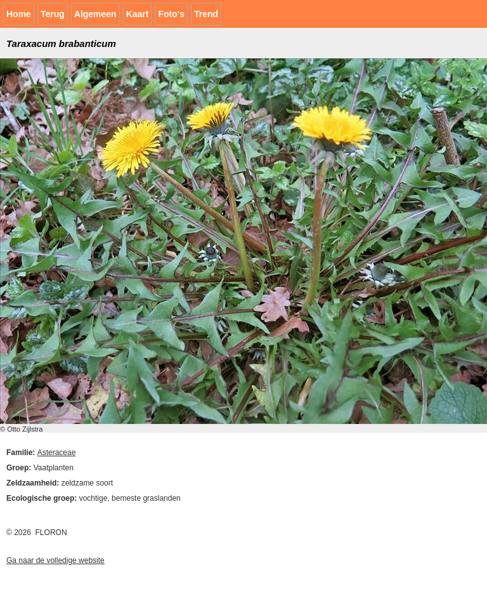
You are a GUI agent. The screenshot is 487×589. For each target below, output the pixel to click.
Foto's (171, 14)
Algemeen (95, 14)
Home (18, 14)
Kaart (137, 14)
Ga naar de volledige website (55, 560)
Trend (206, 14)
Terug (53, 14)
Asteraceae (56, 452)
